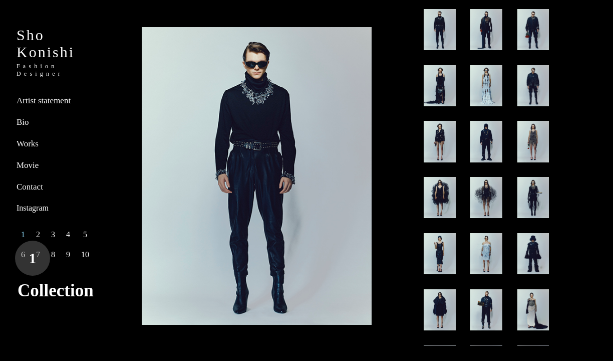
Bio (23, 122)
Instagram (33, 208)
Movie (28, 165)
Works (28, 143)
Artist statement (44, 100)
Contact (30, 187)
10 (85, 254)
